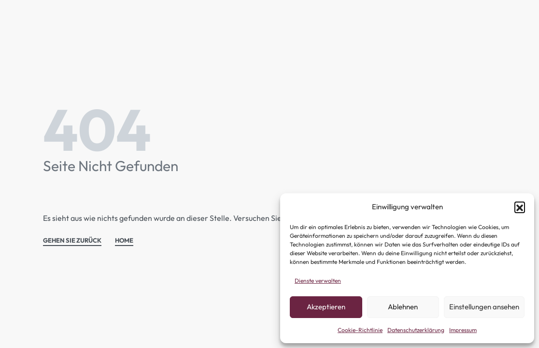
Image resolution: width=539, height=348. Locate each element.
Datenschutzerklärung (415, 330)
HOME (124, 240)
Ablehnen (403, 306)
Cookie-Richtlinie (360, 330)
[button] (520, 207)
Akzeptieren (326, 306)
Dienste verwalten (318, 280)
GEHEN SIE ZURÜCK (72, 240)
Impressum (463, 330)
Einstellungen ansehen (484, 306)
